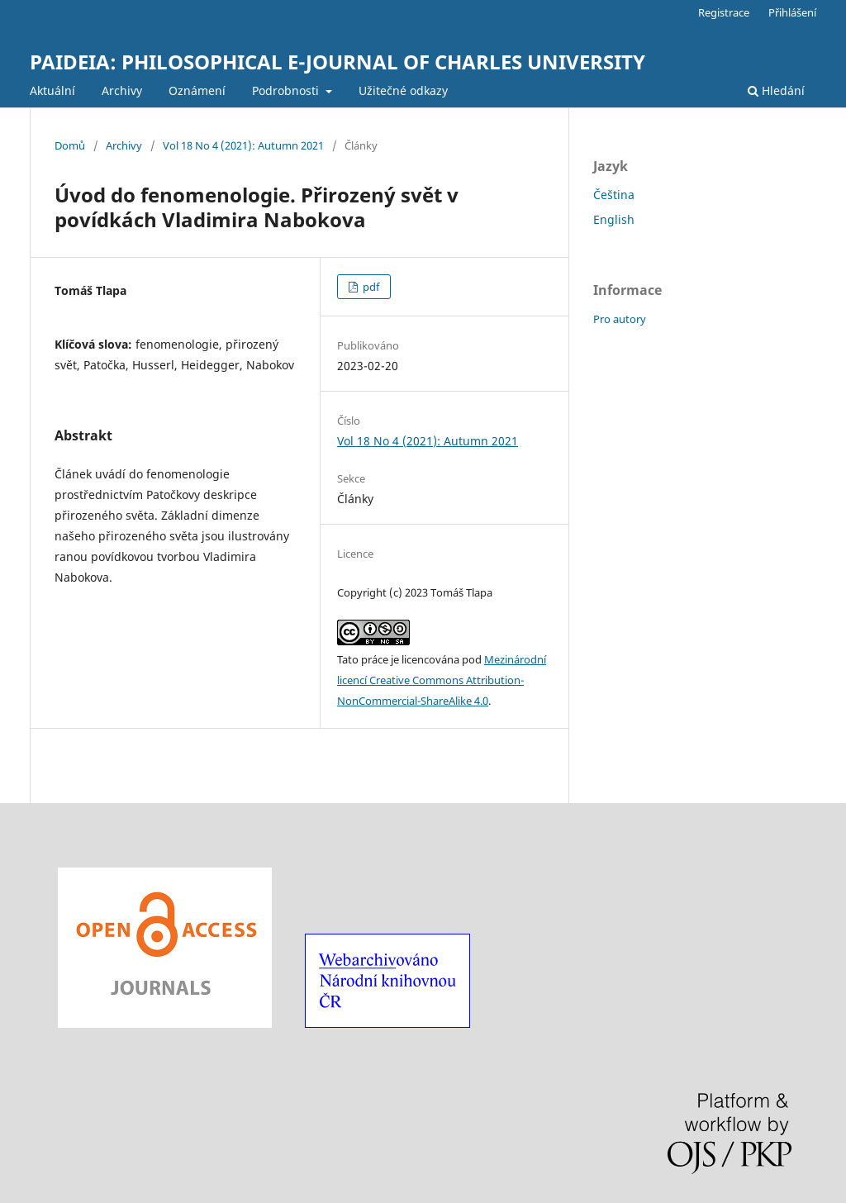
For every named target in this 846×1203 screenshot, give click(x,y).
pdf (369, 286)
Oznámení (197, 90)
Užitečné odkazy (403, 90)
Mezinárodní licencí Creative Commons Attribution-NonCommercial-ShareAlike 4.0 (441, 680)
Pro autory (619, 318)
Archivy (122, 90)
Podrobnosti (287, 90)
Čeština (613, 194)
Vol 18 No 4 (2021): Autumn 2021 (243, 145)
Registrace (723, 12)
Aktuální (52, 90)
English (613, 219)
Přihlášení (792, 12)
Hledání (776, 90)
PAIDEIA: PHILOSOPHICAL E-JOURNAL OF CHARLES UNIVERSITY (337, 61)
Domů (70, 145)
